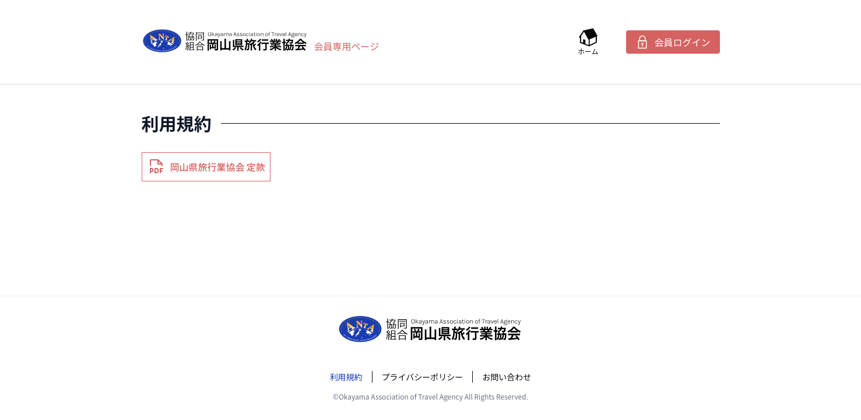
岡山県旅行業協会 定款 (206, 167)
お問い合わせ (506, 377)
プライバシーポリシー (422, 377)
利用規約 (346, 377)
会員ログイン (672, 42)
